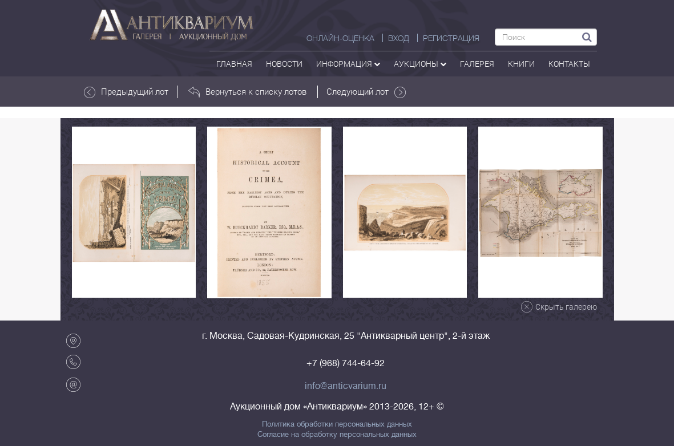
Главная (234, 63)
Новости (284, 63)
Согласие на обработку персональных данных (337, 434)
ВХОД (398, 38)
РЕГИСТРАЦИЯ (451, 38)
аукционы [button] (420, 63)
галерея (477, 63)
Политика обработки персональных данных (337, 424)
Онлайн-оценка (340, 38)
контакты (569, 63)
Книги (521, 63)
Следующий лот (366, 92)
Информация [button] (348, 63)
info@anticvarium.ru (345, 386)
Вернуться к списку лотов (247, 92)
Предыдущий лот (126, 92)
